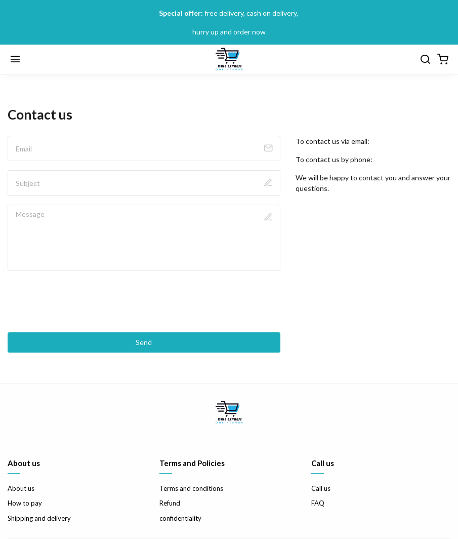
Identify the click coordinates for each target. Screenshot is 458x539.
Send (144, 342)
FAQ (317, 503)
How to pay (25, 503)
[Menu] (15, 59)
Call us (320, 488)
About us (21, 488)
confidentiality (180, 518)
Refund (169, 503)
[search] (425, 59)
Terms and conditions (191, 488)
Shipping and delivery (39, 518)
